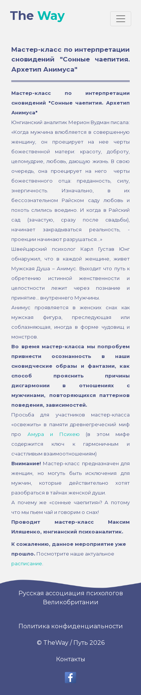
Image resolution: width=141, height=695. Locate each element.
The (37, 16)
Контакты (70, 659)
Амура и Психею (53, 434)
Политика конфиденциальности (70, 626)
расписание (26, 563)
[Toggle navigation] (120, 18)
